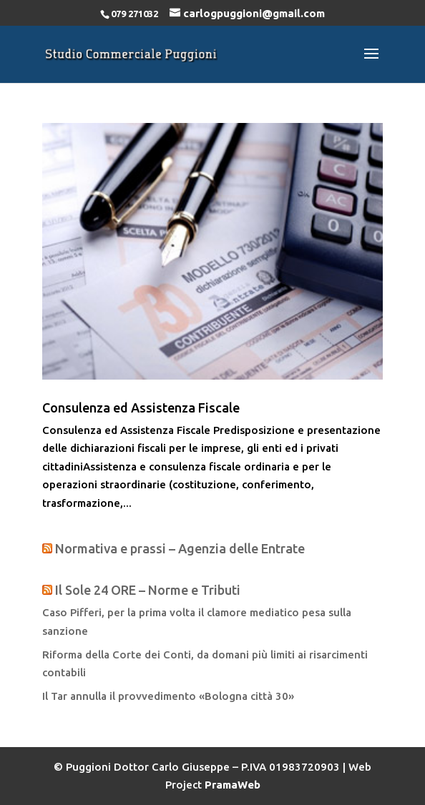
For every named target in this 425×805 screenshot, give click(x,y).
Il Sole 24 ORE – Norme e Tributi (147, 590)
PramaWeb (232, 785)
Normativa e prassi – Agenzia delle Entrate (180, 548)
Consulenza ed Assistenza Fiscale (141, 407)
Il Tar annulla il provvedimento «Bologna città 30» (168, 696)
